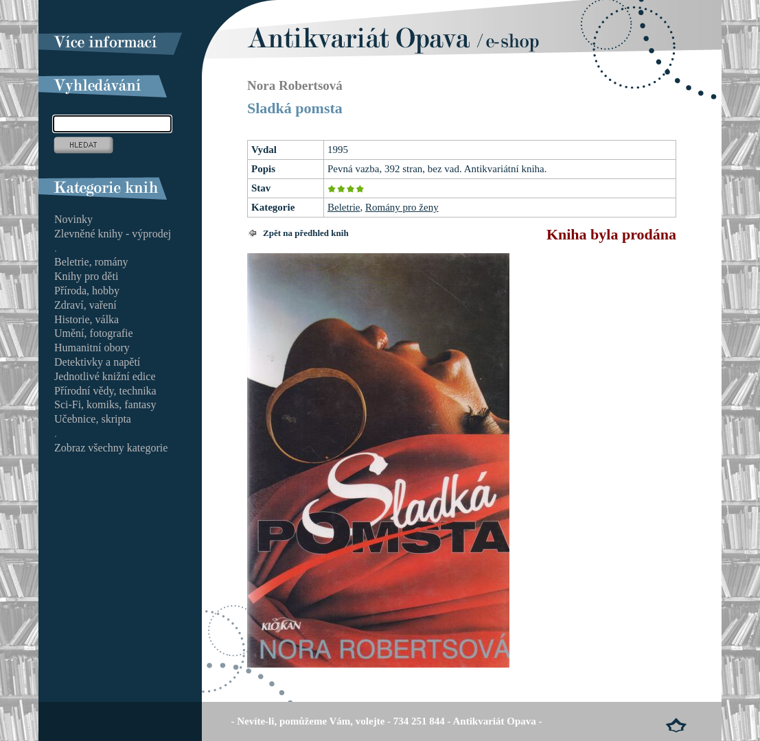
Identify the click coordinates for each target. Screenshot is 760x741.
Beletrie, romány (91, 262)
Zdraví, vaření (85, 305)
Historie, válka (86, 319)
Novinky (73, 219)
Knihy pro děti (86, 276)
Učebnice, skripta (92, 419)
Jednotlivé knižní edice (105, 376)
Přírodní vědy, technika (105, 391)
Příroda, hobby (86, 290)
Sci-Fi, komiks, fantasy (105, 404)
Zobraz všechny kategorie (111, 448)
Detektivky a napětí (97, 362)
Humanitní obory (92, 347)
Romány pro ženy (402, 207)
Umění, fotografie (93, 333)
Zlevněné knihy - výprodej (112, 233)
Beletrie (343, 207)
